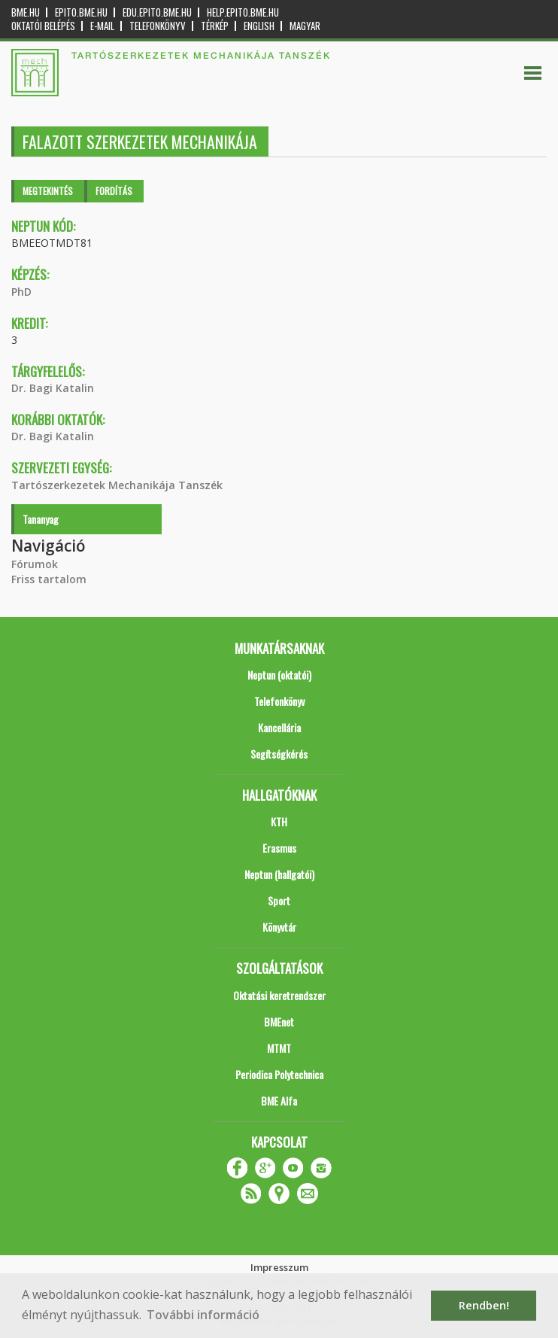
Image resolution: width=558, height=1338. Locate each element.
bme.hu (25, 12)
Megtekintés (48, 190)
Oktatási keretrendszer (279, 995)
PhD (21, 291)
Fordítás (114, 190)
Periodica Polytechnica (279, 1074)
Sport (279, 900)
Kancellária (279, 727)
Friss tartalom (48, 579)
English (259, 26)
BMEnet (279, 1021)
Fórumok (34, 564)
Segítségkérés (279, 754)
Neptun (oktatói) (279, 675)
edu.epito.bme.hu (157, 12)
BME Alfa (279, 1100)
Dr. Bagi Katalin (52, 388)
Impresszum (279, 1267)
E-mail (102, 26)
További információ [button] (203, 1314)
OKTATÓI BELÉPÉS (43, 26)
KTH (279, 821)
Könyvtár (279, 927)
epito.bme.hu (81, 12)
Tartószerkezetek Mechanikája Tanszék (117, 485)
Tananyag (41, 519)
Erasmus (279, 848)
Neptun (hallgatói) (279, 874)
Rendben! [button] (484, 1305)
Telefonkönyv (157, 26)
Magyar (305, 26)
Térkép (215, 26)
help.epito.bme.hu (243, 12)
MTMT (279, 1048)
